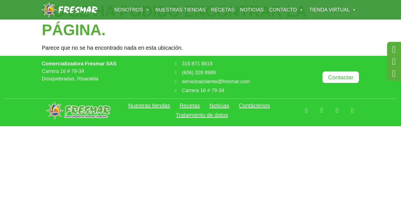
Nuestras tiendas (180, 10)
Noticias (252, 10)
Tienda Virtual (332, 10)
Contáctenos (254, 105)
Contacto (286, 10)
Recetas (222, 10)
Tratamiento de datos (202, 115)
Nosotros (132, 10)
